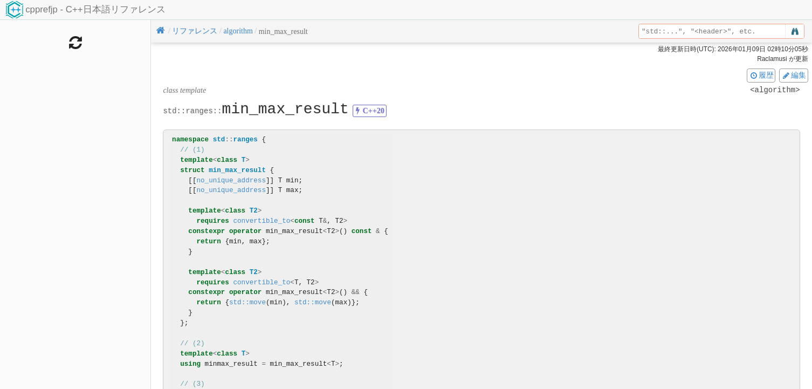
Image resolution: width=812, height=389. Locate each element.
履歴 (761, 75)
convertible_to (261, 221)
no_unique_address (230, 180)
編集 (793, 75)
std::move (247, 302)
